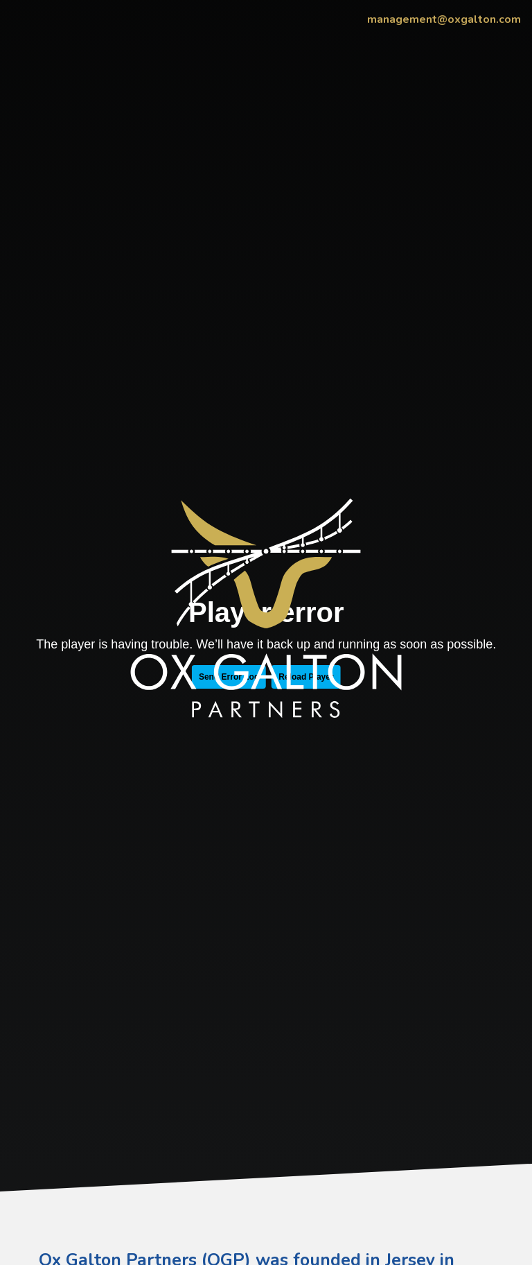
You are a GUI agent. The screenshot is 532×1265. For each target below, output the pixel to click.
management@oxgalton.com (444, 19)
